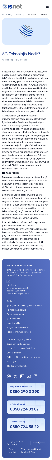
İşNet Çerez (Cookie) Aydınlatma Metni (24, 305)
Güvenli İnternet (14, 353)
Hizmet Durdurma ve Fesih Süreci (21, 348)
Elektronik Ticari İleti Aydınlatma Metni (24, 357)
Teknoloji (20, 14)
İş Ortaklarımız (13, 318)
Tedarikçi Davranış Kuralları (19, 332)
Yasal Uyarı (11, 361)
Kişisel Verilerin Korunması (18, 344)
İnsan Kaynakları (14, 323)
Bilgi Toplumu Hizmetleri (18, 366)
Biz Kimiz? (11, 301)
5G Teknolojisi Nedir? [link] (37, 14)
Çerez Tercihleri (11, 450)
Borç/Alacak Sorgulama (17, 327)
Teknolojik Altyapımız (16, 310)
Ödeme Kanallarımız (16, 314)
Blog (10, 14)
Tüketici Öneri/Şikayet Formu (20, 339)
